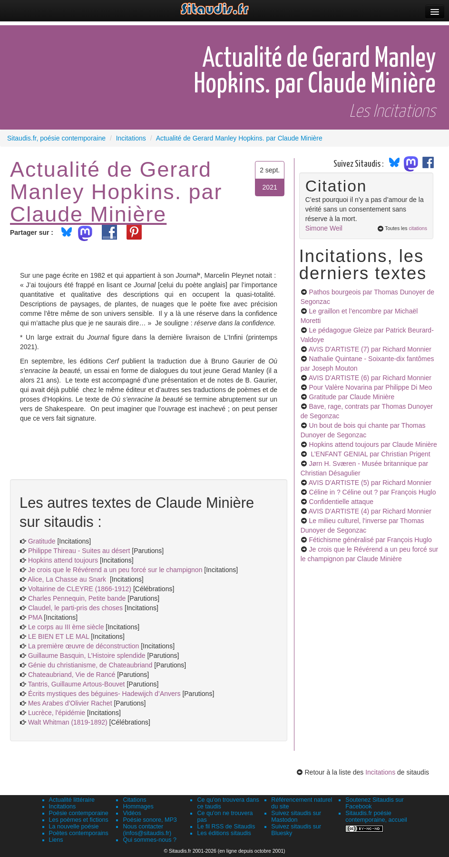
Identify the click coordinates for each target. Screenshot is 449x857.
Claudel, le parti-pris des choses (75, 608)
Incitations (380, 772)
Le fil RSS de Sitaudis (226, 826)
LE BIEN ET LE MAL (58, 636)
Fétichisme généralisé (370, 540)
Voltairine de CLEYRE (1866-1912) (79, 589)
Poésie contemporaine (78, 813)
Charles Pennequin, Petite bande (77, 598)
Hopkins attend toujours (63, 560)
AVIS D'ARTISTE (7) (370, 349)
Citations (134, 800)
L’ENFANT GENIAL (369, 454)
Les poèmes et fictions (78, 820)
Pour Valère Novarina (370, 387)
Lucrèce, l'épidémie (56, 712)
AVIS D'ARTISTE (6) (370, 378)
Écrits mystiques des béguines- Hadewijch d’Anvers (105, 693)
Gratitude (42, 541)
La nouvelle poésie (74, 826)
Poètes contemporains (78, 833)
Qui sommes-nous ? (149, 840)
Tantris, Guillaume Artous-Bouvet (76, 684)
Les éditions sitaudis (224, 833)
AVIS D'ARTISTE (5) (370, 482)
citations (418, 228)
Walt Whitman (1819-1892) (67, 722)
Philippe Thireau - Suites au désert (79, 551)
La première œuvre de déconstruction (83, 646)
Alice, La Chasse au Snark (69, 579)
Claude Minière (88, 214)
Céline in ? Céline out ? (372, 492)
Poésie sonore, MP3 (149, 820)
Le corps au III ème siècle (66, 627)
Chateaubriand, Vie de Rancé (71, 674)
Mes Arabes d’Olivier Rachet (70, 703)
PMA (36, 617)
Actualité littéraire (72, 800)
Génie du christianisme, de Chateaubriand (90, 665)
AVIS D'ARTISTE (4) (370, 511)
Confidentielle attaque (341, 501)
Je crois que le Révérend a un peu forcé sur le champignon (115, 570)
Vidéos (132, 813)
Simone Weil (323, 228)
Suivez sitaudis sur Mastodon (296, 816)
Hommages (138, 806)
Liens (56, 840)
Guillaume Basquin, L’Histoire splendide (87, 655)
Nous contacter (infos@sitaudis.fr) (147, 830)
